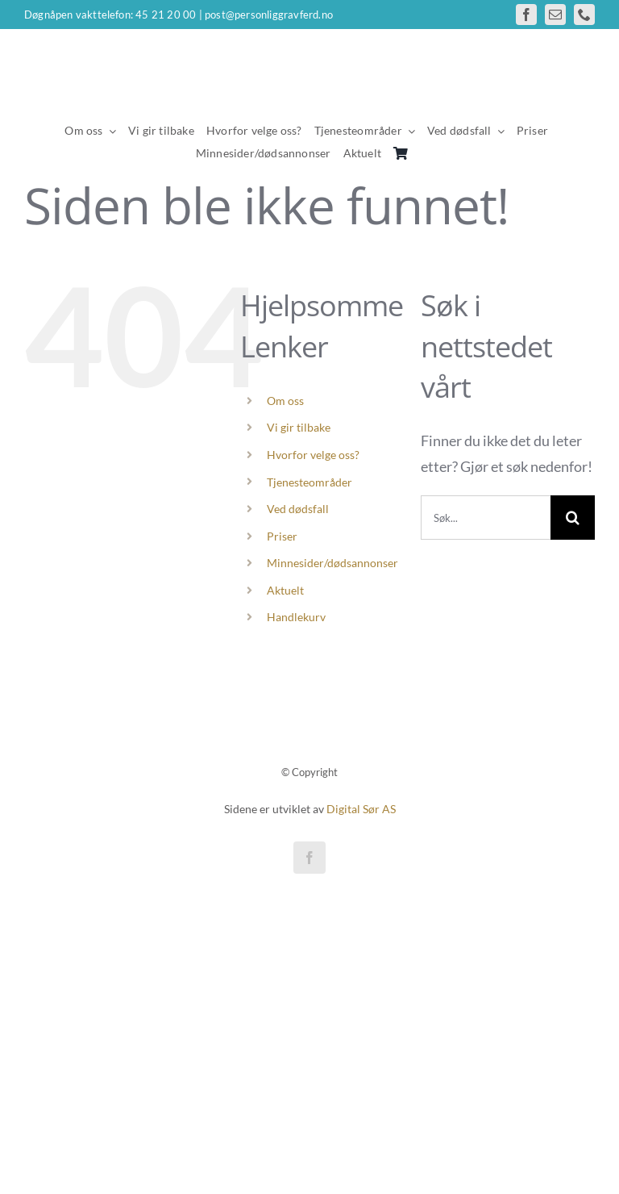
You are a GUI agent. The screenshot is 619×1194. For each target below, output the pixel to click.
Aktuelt (285, 590)
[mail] (555, 14)
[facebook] (526, 14)
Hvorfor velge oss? (313, 454)
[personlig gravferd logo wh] (309, 60)
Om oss (285, 400)
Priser (282, 536)
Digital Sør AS (361, 809)
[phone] (584, 14)
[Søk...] (485, 517)
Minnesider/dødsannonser (332, 563)
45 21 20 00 (165, 14)
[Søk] (572, 517)
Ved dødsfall (298, 509)
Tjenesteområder (309, 482)
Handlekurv (296, 617)
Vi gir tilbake (298, 427)
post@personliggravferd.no (269, 14)
